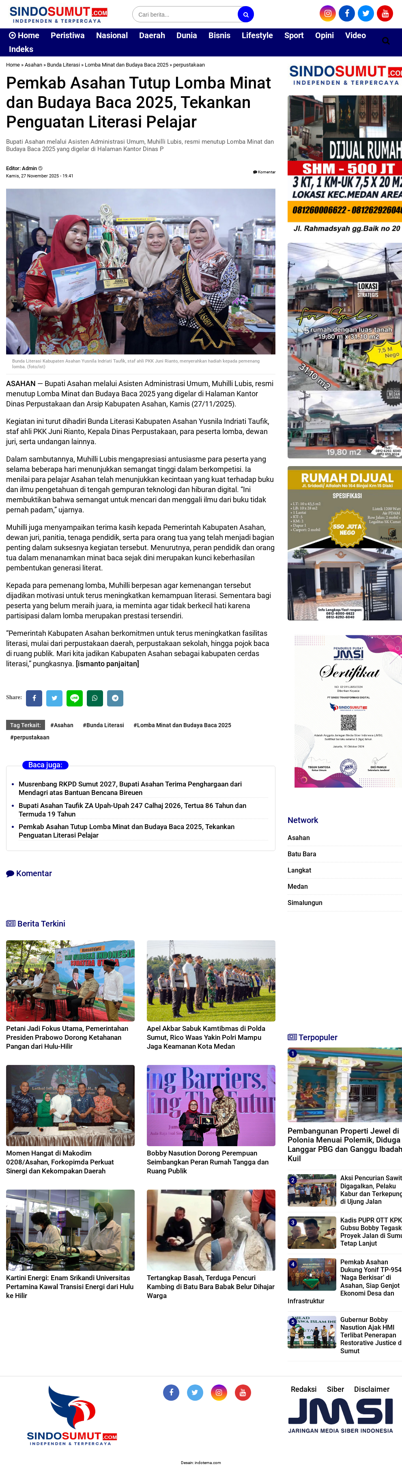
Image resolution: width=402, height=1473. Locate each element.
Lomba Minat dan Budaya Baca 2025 (126, 65)
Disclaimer (371, 1389)
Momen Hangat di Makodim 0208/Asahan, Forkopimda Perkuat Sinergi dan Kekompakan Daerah (60, 1162)
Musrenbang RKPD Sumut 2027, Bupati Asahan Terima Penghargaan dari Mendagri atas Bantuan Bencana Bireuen (130, 788)
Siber (335, 1389)
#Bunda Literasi (103, 725)
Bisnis (219, 35)
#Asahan (61, 725)
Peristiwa (68, 35)
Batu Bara (302, 854)
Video (355, 35)
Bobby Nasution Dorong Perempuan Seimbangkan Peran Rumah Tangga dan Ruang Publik (208, 1162)
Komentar (264, 172)
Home (24, 35)
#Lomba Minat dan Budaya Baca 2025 (182, 725)
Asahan (33, 65)
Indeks (21, 49)
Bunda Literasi (63, 65)
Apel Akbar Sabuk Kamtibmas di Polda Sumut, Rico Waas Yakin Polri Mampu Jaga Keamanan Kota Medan (206, 1037)
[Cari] (386, 40)
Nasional (112, 35)
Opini (324, 35)
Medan (298, 886)
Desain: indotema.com (201, 1462)
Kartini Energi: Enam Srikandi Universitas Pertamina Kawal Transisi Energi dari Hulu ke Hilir (69, 1287)
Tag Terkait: (25, 725)
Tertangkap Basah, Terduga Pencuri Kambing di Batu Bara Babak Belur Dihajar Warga (211, 1287)
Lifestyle (257, 35)
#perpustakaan (29, 737)
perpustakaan (189, 65)
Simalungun (305, 903)
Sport (294, 35)
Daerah (152, 35)
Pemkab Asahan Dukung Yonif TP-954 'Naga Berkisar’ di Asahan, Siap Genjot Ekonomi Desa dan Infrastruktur (345, 1281)
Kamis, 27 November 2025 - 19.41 (39, 176)
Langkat (299, 870)
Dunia (186, 35)
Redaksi (304, 1389)
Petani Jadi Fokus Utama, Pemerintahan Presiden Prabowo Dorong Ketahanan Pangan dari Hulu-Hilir (67, 1037)
